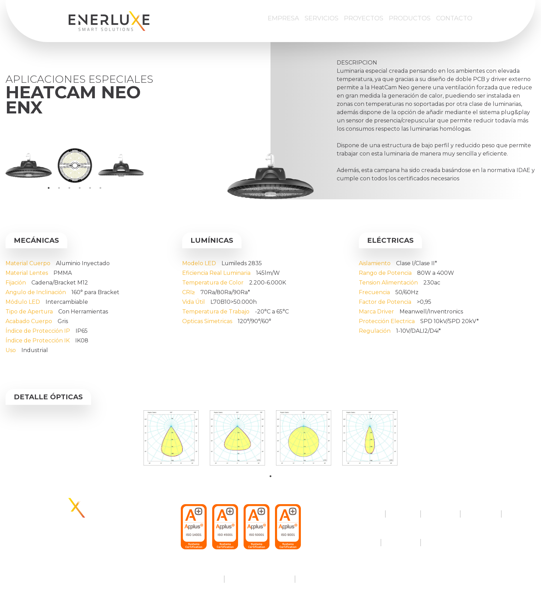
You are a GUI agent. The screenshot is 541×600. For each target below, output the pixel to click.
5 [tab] (90, 187)
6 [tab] (100, 187)
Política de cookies (326, 579)
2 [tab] (59, 187)
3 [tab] (69, 187)
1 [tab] (48, 187)
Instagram (401, 542)
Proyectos (363, 18)
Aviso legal (203, 579)
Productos (410, 18)
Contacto (454, 18)
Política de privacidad (259, 579)
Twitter (365, 542)
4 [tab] (79, 187)
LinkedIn (438, 542)
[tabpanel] (29, 165)
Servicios (321, 18)
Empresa (283, 18)
